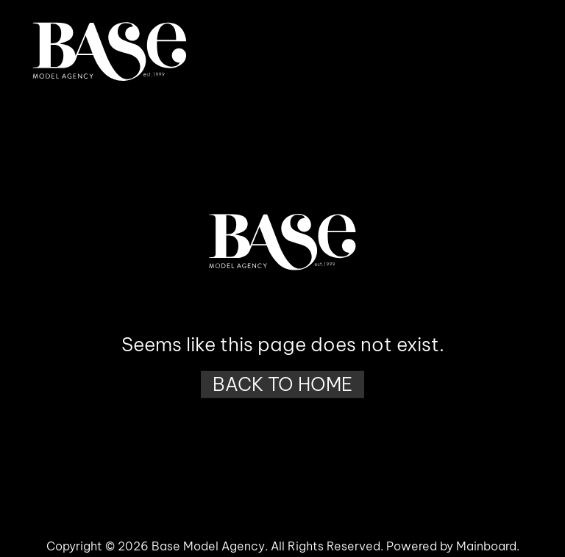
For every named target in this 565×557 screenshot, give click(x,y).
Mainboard (486, 546)
